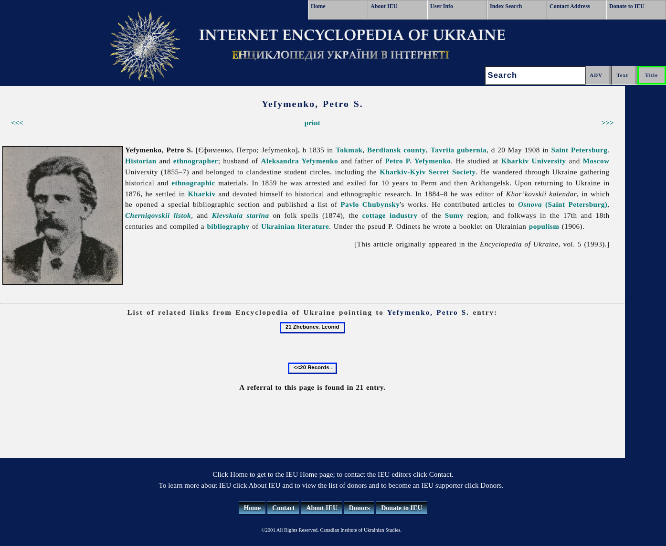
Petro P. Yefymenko (418, 161)
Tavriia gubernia (458, 150)
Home (318, 6)
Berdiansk (384, 150)
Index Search (506, 6)
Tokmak (349, 150)
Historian (141, 161)
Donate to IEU (627, 6)
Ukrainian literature (295, 226)
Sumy (454, 215)
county (414, 150)
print (312, 122)
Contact (283, 508)
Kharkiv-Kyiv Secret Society (428, 172)
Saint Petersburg (579, 150)
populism (544, 226)
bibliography (228, 226)
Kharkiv (201, 194)
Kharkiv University (533, 161)
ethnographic (193, 183)
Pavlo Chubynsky (370, 204)
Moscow (596, 161)
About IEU (383, 6)
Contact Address (570, 6)
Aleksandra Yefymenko (299, 161)
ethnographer (195, 161)
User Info (441, 6)
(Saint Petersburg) (562, 204)
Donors (359, 508)
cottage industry (389, 215)
